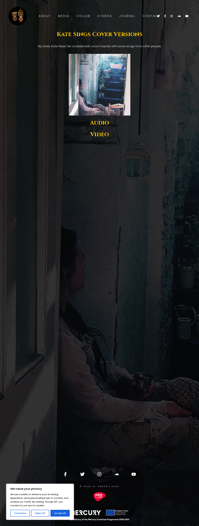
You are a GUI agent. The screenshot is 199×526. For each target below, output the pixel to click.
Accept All (60, 513)
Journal (127, 16)
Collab (83, 16)
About (45, 16)
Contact (151, 16)
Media (63, 16)
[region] (40, 502)
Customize (20, 513)
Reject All (40, 513)
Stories (104, 16)
